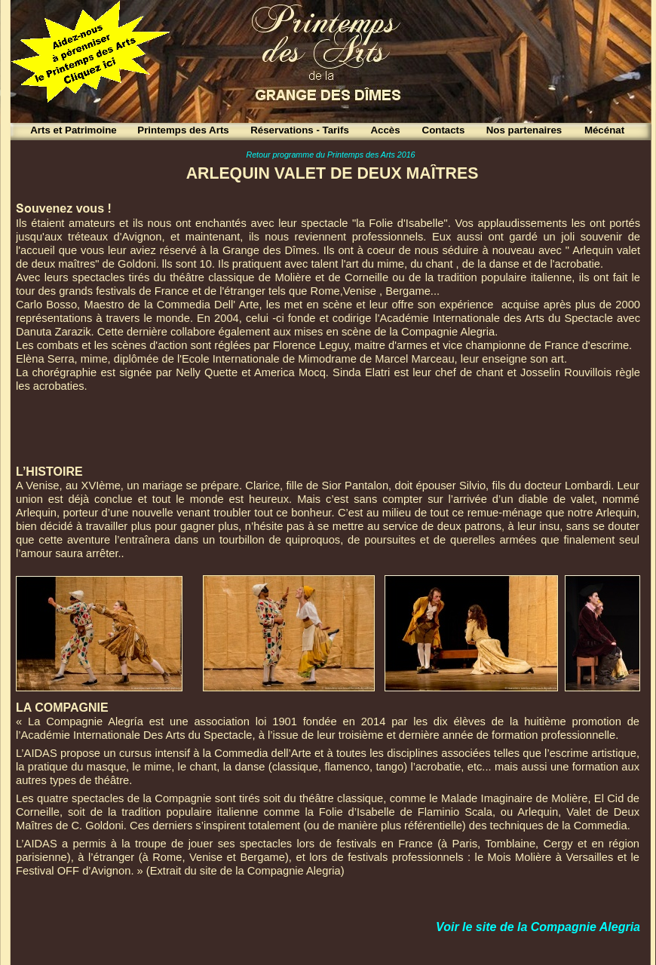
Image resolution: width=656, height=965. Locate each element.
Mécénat (604, 130)
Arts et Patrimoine (73, 130)
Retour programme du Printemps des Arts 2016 (330, 154)
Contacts (443, 130)
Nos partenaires (524, 130)
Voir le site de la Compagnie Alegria (538, 927)
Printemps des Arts (182, 130)
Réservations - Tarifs (299, 130)
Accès (385, 130)
